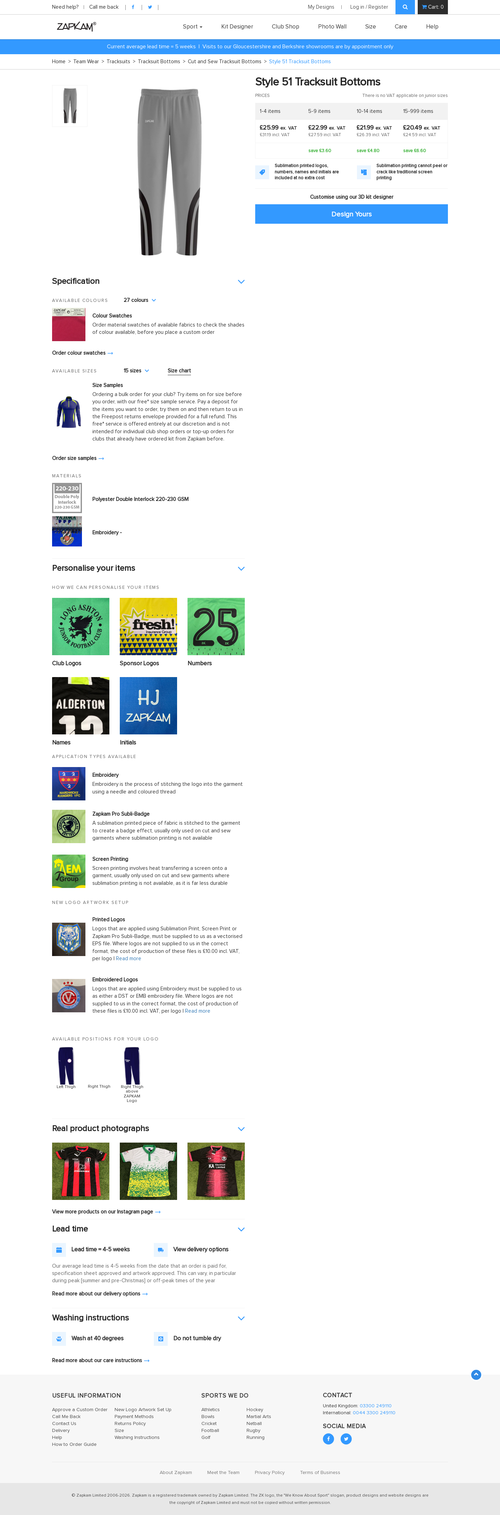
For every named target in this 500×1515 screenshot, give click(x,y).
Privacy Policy (270, 1472)
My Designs (321, 7)
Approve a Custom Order (80, 1410)
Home (61, 62)
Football (210, 1430)
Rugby (253, 1430)
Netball (254, 1423)
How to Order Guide (74, 1444)
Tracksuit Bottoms (161, 62)
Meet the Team (223, 1472)
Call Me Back (66, 1416)
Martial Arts (259, 1416)
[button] (148, 282)
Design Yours (351, 214)
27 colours (140, 300)
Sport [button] (192, 26)
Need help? (66, 7)
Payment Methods (134, 1416)
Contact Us (64, 1423)
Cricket (209, 1423)
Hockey (255, 1410)
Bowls (208, 1416)
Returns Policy (130, 1423)
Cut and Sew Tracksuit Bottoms (227, 62)
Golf (205, 1437)
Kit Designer (237, 26)
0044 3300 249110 (374, 1413)
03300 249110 (376, 1406)
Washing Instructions (137, 1437)
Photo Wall (332, 26)
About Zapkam (176, 1472)
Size (370, 26)
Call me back (103, 7)
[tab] (148, 282)
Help (432, 26)
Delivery (61, 1430)
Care (401, 26)
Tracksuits (121, 62)
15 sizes (136, 371)
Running (256, 1437)
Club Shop (285, 26)
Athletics (210, 1410)
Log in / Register (369, 7)
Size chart (179, 371)
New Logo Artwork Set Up (143, 1410)
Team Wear (88, 62)
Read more (128, 959)
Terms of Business (320, 1472)
